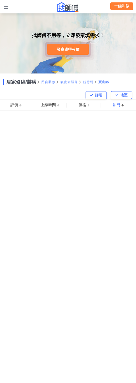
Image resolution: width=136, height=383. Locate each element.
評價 (14, 105)
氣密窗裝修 (69, 82)
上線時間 (48, 105)
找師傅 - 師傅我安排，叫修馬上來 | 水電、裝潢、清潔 (68, 7)
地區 (124, 95)
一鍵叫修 (121, 6)
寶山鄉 (103, 82)
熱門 (116, 105)
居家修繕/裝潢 (21, 82)
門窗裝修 (48, 82)
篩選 (98, 95)
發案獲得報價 (68, 49)
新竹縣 (88, 82)
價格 (82, 105)
